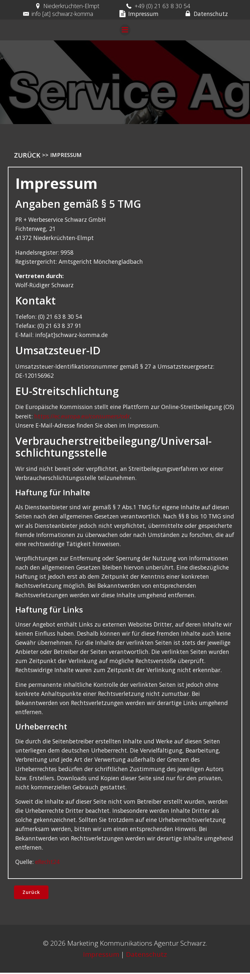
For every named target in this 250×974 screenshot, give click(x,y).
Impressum (101, 955)
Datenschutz (146, 955)
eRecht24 (47, 863)
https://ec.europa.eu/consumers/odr (82, 417)
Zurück (27, 156)
